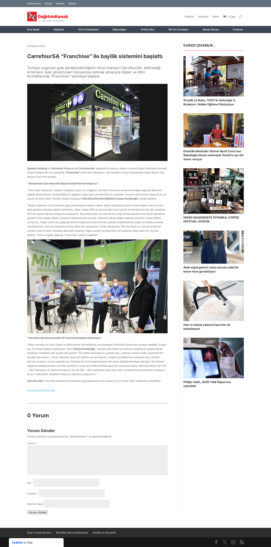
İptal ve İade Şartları (39, 532)
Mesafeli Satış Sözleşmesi (72, 532)
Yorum (32, 443)
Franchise (49, 390)
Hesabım (203, 16)
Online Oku (147, 29)
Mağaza (189, 16)
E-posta (32, 493)
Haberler (59, 29)
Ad (30, 482)
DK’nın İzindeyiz (179, 29)
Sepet (215, 16)
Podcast (238, 29)
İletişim (72, 3)
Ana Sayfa (33, 29)
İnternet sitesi (35, 503)
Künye (48, 3)
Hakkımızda (34, 3)
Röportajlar (119, 29)
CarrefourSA (34, 390)
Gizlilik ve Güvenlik (104, 532)
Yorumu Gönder (37, 512)
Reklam (60, 3)
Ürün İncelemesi (88, 29)
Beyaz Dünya (211, 29)
